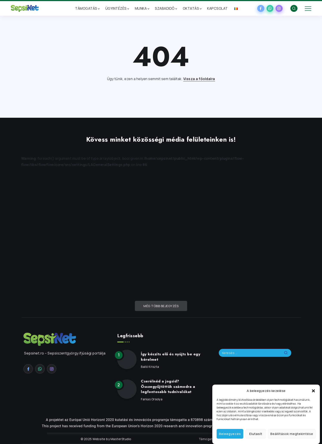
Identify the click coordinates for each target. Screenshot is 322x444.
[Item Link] (127, 359)
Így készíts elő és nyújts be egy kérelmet (170, 356)
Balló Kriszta (150, 367)
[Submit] (287, 353)
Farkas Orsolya (151, 399)
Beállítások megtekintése (291, 434)
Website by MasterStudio (111, 439)
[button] (313, 391)
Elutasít (255, 434)
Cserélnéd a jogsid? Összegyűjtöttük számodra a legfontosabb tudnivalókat (168, 386)
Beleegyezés (230, 434)
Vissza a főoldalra (199, 78)
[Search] (255, 353)
